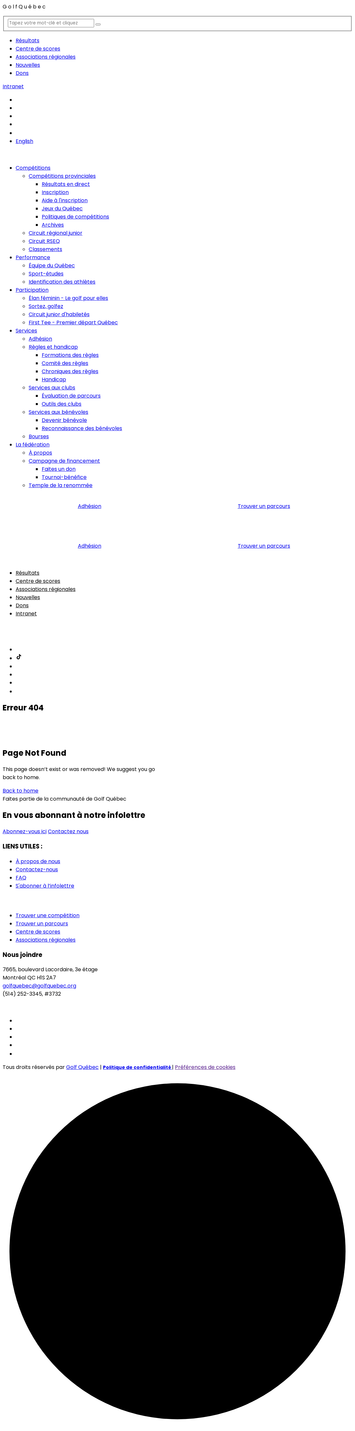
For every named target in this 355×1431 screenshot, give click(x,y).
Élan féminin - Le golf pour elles (68, 298)
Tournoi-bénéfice (64, 477)
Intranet (13, 86)
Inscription (55, 192)
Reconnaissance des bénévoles (82, 428)
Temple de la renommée (60, 485)
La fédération (33, 444)
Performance (33, 257)
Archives (53, 225)
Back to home (20, 790)
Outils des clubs (61, 404)
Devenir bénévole (64, 420)
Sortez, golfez (46, 306)
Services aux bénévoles (58, 412)
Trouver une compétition (47, 915)
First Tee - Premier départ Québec (73, 322)
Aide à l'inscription (65, 200)
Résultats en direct (66, 184)
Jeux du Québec (62, 208)
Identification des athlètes (62, 282)
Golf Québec (82, 1067)
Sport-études (46, 273)
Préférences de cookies (205, 1067)
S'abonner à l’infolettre (45, 886)
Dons (22, 73)
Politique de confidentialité (137, 1067)
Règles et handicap (53, 347)
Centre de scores (38, 48)
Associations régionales (46, 57)
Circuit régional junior (55, 233)
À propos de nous (38, 861)
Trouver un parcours (264, 506)
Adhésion (40, 339)
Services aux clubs (52, 387)
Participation (32, 290)
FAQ (21, 877)
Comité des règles (65, 363)
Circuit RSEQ (44, 241)
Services (26, 330)
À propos (40, 452)
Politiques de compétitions (75, 216)
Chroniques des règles (70, 371)
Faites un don (59, 469)
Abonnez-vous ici (25, 831)
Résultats (27, 40)
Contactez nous (68, 831)
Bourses (39, 436)
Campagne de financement (64, 461)
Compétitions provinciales (62, 176)
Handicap (54, 379)
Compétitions (33, 168)
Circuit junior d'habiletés (59, 314)
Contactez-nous (37, 869)
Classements (45, 249)
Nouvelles (28, 65)
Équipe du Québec (52, 265)
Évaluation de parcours (71, 396)
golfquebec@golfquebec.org (39, 985)
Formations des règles (70, 355)
